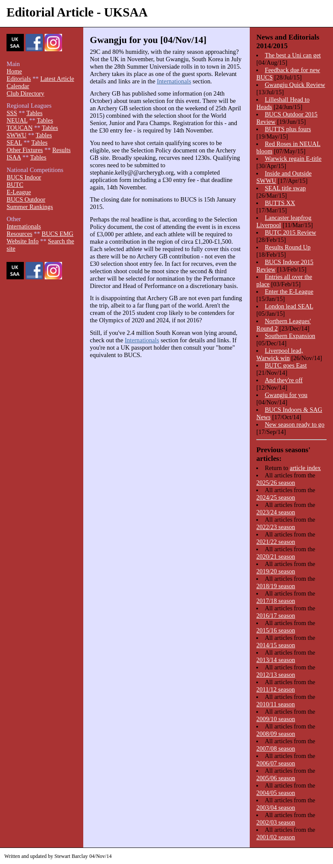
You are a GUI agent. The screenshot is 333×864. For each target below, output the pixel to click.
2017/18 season (275, 600)
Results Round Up (288, 247)
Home (14, 71)
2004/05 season (275, 792)
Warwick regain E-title (293, 158)
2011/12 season (275, 689)
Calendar (18, 86)
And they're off (284, 380)
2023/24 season (275, 512)
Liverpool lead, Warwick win (279, 354)
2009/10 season (275, 718)
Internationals (174, 81)
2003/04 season (275, 807)
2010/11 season (275, 704)
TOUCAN (20, 127)
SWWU (16, 135)
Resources (19, 233)
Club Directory (25, 93)
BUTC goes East (286, 365)
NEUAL (17, 120)
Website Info (23, 241)
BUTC (15, 184)
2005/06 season (275, 778)
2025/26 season (275, 482)
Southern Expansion (290, 335)
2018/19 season (275, 586)
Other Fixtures (25, 149)
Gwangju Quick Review (295, 84)
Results (61, 149)
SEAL (14, 142)
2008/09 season (275, 733)
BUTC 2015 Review (290, 232)
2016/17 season (275, 615)
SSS (12, 112)
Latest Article (57, 78)
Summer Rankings (30, 206)
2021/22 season (275, 541)
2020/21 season (275, 556)
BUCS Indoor (24, 177)
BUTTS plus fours (288, 129)
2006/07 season (275, 763)
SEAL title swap (285, 188)
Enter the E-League (289, 291)
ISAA (14, 157)
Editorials (19, 78)
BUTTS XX (280, 202)
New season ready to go (294, 424)
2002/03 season (275, 822)
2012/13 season (275, 674)
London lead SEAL (289, 306)
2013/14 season (275, 659)
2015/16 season (275, 630)
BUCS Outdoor (26, 199)
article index (305, 467)
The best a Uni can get (293, 55)
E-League (19, 192)
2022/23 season (275, 526)
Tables (34, 112)
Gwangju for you (286, 394)
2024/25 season (275, 497)
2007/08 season (275, 748)
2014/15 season (275, 645)
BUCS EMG (57, 233)
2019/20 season (275, 571)
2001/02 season (275, 837)
